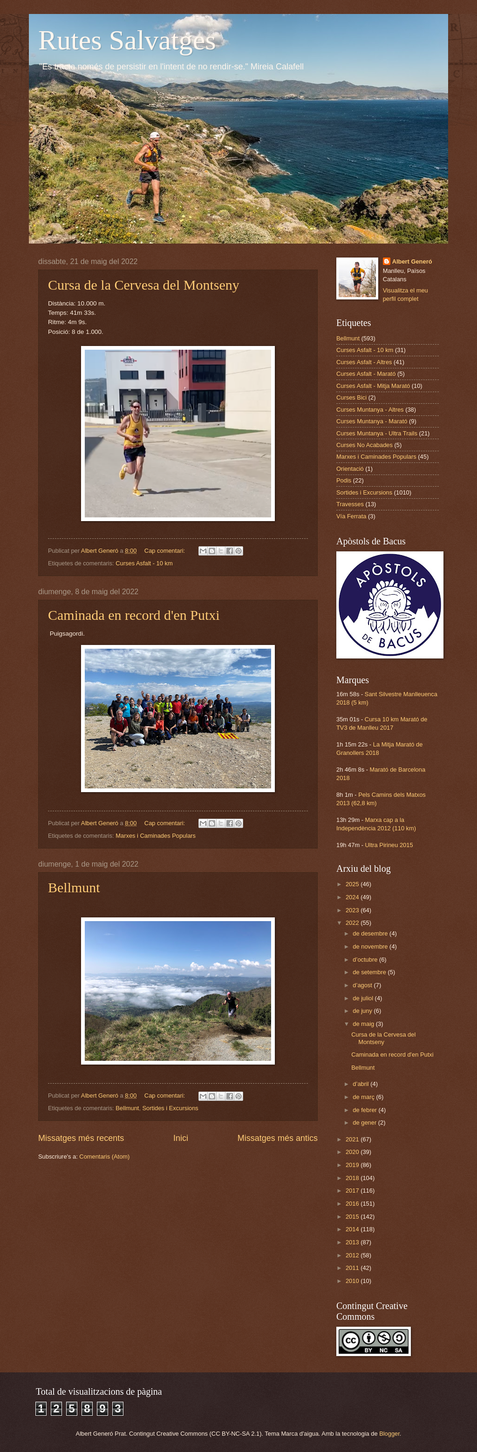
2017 (353, 1190)
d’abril (361, 1083)
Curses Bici (351, 397)
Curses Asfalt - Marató (365, 373)
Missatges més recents (81, 1138)
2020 (353, 1151)
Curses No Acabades (364, 444)
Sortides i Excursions (170, 1108)
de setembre (370, 972)
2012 (353, 1255)
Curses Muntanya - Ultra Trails (376, 433)
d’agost (363, 985)
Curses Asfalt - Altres (364, 362)
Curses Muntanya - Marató (371, 421)
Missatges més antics (278, 1138)
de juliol (364, 998)
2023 (353, 910)
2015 (353, 1216)
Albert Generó (412, 261)
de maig (364, 1023)
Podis (343, 480)
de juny (363, 1010)
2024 (353, 897)
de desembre (371, 933)
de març (364, 1096)
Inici (180, 1138)
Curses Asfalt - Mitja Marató (373, 385)
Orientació (350, 468)
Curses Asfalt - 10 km (144, 563)
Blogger (389, 1433)
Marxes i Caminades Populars (156, 835)
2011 (353, 1267)
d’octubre (366, 959)
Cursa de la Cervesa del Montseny (143, 284)
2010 (353, 1280)
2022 (353, 922)
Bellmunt (74, 887)
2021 (353, 1139)
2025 (353, 884)
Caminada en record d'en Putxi (134, 615)
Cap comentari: (165, 550)
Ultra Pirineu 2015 (389, 844)
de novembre (371, 946)
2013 (353, 1242)
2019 (353, 1164)
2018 (353, 1177)
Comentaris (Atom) (104, 1156)
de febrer (365, 1109)
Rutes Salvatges (127, 40)
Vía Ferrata (351, 516)
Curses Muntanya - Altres (370, 409)
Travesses (350, 504)
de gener (365, 1122)
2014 (353, 1229)
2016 (353, 1203)
